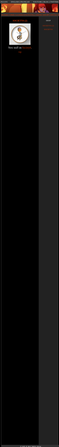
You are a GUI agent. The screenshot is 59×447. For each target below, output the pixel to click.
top (19, 52)
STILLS (33, 15)
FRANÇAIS (25, 2)
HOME (4, 15)
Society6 (26, 47)
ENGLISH (15, 2)
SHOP (45, 15)
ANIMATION (23, 15)
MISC (40, 15)
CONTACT (53, 15)
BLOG (46, 2)
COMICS (12, 15)
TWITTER (54, 2)
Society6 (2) (48, 26)
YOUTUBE (37, 2)
